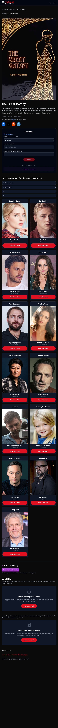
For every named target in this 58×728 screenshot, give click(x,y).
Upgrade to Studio (29, 606)
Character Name (9, 144)
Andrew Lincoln (43, 394)
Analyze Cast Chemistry (10, 570)
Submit (29, 159)
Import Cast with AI (29, 169)
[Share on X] (8, 124)
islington (13, 120)
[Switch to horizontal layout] (29, 191)
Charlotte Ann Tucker (43, 445)
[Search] (50, 3)
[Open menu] (54, 3)
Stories (12, 9)
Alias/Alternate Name (13, 151)
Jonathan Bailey (15, 291)
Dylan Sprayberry (15, 343)
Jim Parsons (15, 497)
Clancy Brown (14, 548)
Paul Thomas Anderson (14, 445)
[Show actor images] (29, 195)
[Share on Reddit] (13, 124)
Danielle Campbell (43, 343)
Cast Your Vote (15, 245)
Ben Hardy (43, 240)
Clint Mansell (43, 497)
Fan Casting (5, 9)
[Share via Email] (19, 124)
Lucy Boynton (14, 240)
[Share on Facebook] (3, 124)
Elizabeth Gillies (43, 291)
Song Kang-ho (15, 394)
